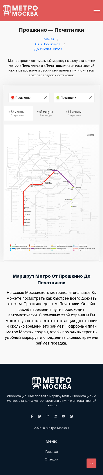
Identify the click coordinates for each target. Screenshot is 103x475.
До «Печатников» (48, 49)
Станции (51, 459)
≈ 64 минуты (73, 114)
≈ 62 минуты (16, 114)
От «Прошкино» (47, 44)
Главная (48, 39)
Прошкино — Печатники (50, 30)
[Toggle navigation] (96, 10)
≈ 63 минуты (45, 114)
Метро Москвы (57, 428)
